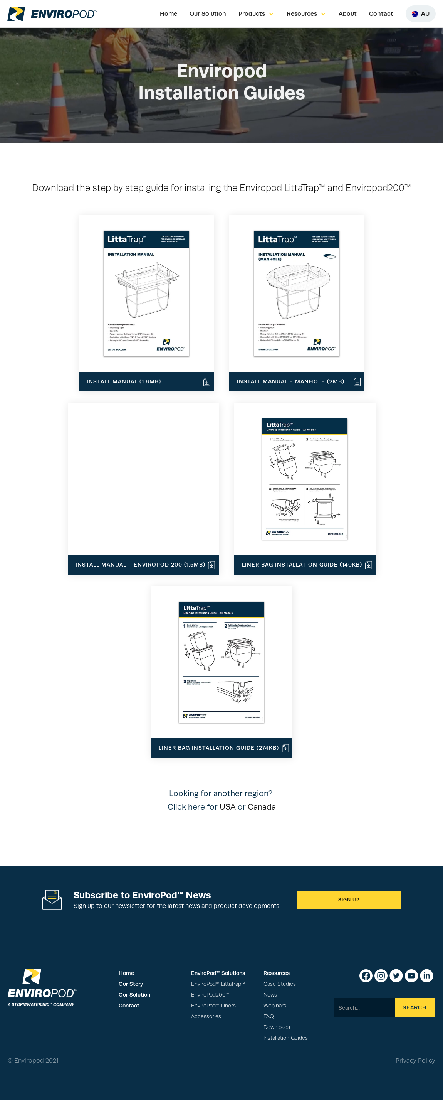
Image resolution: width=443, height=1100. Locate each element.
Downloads (276, 1027)
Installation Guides (285, 1038)
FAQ (268, 1016)
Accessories (206, 1016)
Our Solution (208, 13)
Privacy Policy (415, 1060)
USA (228, 807)
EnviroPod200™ (210, 995)
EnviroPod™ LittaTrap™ (218, 984)
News (270, 995)
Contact (381, 13)
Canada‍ (262, 807)
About (348, 13)
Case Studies (279, 984)
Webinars (274, 1006)
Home (168, 13)
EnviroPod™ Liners (213, 1006)
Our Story (131, 984)
